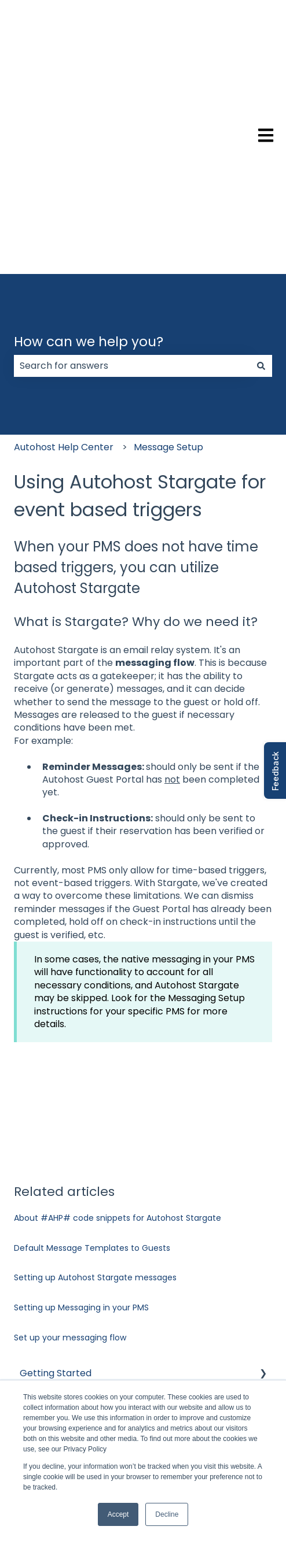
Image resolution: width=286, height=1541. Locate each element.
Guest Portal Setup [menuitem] (63, 1296)
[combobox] (132, 166)
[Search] (261, 166)
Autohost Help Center (63, 247)
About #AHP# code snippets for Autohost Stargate (117, 1019)
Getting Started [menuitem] (55, 1173)
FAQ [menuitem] (29, 1369)
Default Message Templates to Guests (92, 1048)
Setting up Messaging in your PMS (81, 1108)
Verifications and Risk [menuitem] (68, 1222)
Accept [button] (118, 1514)
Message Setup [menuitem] (54, 1271)
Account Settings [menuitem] (59, 1198)
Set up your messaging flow (70, 1138)
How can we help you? (88, 142)
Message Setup (168, 247)
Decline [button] (166, 1514)
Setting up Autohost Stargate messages (95, 1078)
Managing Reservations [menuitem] (73, 1320)
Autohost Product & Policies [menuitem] (82, 1345)
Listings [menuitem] (36, 1247)
